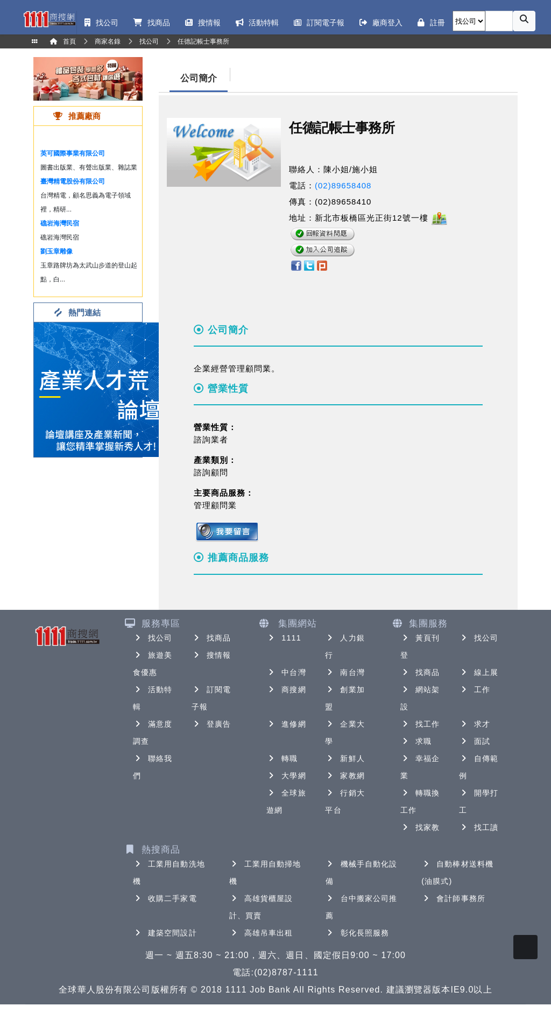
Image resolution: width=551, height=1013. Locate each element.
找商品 (211, 638)
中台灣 (286, 672)
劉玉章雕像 (56, 251)
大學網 (286, 775)
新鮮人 (344, 758)
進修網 (286, 724)
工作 (474, 689)
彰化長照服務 (358, 932)
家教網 (344, 775)
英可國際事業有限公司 (72, 153)
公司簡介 (198, 78)
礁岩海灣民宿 (59, 223)
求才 (474, 724)
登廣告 (211, 724)
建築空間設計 (165, 932)
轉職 (282, 758)
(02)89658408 (343, 185)
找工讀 (478, 827)
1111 (283, 638)
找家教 (420, 827)
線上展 (478, 672)
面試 (474, 741)
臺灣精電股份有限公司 (72, 181)
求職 (416, 741)
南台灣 (344, 672)
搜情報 (211, 655)
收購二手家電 (165, 898)
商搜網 (286, 689)
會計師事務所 (453, 898)
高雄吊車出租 (261, 932)
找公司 (152, 638)
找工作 (420, 724)
